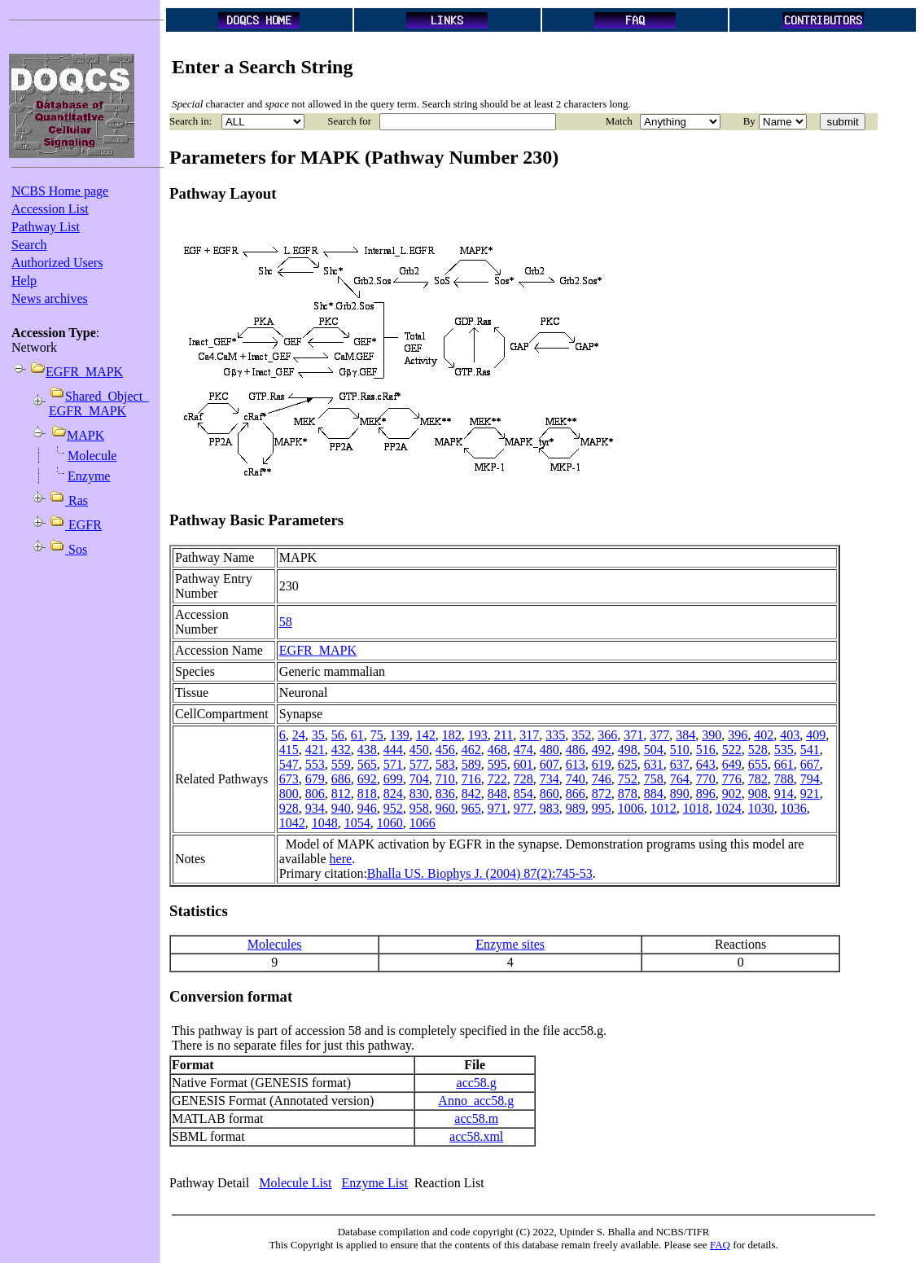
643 (706, 764)
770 (706, 779)
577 (419, 764)
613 (575, 764)
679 (315, 779)
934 (315, 808)
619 (601, 764)
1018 (696, 808)
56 (337, 735)
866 (575, 793)
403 (789, 735)
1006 (631, 808)
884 (653, 793)
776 (732, 779)
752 (627, 779)
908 (758, 793)
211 (503, 735)
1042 (292, 823)
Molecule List (295, 1183)
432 (341, 749)
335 (555, 735)
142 (426, 735)
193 (478, 735)
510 (680, 749)
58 (285, 622)
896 (706, 793)
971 (497, 808)
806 (315, 793)
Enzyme (89, 476)
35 (318, 735)
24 (298, 735)
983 (549, 808)
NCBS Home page (59, 191)
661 (784, 764)
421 (315, 749)
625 (627, 764)
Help (24, 280)
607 (549, 764)
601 (523, 764)
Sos (76, 549)
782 (758, 779)
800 (289, 793)
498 (627, 749)
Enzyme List (375, 1183)
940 (341, 808)
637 (680, 764)
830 (419, 793)
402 (763, 735)
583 (445, 764)
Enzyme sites (510, 944)
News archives (49, 298)
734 (549, 779)
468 (497, 749)
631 (653, 764)
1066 (422, 823)
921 (810, 793)
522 (732, 749)
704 (419, 779)
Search (29, 245)
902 (732, 793)
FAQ (720, 1245)
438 (367, 749)
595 (497, 764)
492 (601, 749)
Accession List (50, 209)
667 (810, 764)
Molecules (274, 944)
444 (393, 749)
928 (289, 808)
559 (341, 764)
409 (815, 735)
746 (601, 779)
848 (497, 793)
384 (685, 735)
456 (445, 749)
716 (471, 779)
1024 (729, 808)
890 (680, 793)
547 (289, 764)
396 (737, 735)
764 (680, 779)
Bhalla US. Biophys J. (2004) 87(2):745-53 (480, 873)
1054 (357, 823)
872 (601, 793)
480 (549, 749)
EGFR (83, 525)
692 (367, 779)
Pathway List (45, 227)
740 (575, 779)
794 (810, 779)
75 (376, 735)
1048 (325, 823)
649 (732, 764)
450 (419, 749)
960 (445, 808)
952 (393, 808)
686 (341, 779)
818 (367, 793)
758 (653, 779)
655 (758, 764)
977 (523, 808)
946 (367, 808)
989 (575, 808)
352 (581, 735)
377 (659, 735)
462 (471, 749)
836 (445, 793)
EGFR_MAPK (318, 650)
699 (393, 779)
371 (633, 735)
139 (399, 735)
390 (711, 735)
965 (471, 808)
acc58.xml (476, 1136)
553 (315, 764)
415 (289, 749)
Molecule (92, 456)
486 (575, 749)
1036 (794, 808)
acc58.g (477, 1083)
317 (529, 735)
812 (341, 793)
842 (471, 793)
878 (627, 793)
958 (419, 808)
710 (445, 779)
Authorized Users (57, 263)
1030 (761, 808)
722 (497, 779)
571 (393, 764)
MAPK (85, 435)
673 (289, 779)
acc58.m (476, 1118)
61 (357, 735)
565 (367, 764)
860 (549, 793)
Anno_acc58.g (476, 1100)
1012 (663, 808)
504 (653, 749)
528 (758, 749)
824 (393, 793)
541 (810, 749)
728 (523, 779)
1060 (390, 823)
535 (784, 749)
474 (523, 749)
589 (471, 764)
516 (706, 749)
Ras (76, 500)
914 (784, 793)
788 (784, 779)
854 (523, 793)
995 (601, 808)
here (341, 859)
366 (607, 735)
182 (452, 735)
